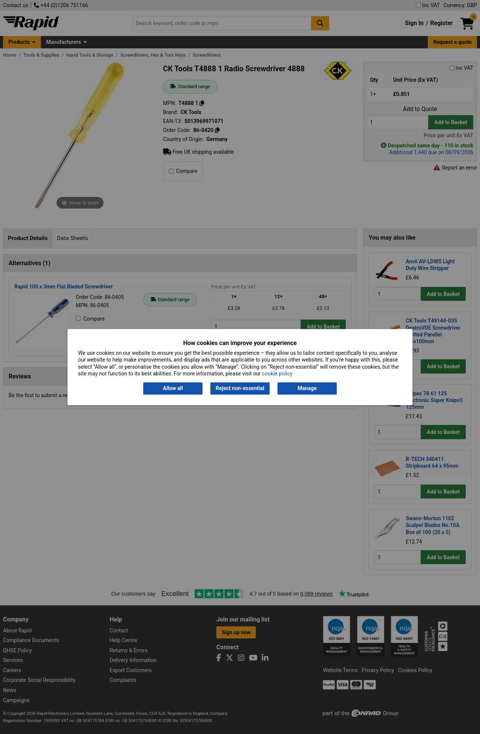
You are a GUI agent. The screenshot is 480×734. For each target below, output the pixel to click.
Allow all (173, 389)
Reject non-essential (240, 389)
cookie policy (277, 374)
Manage (307, 389)
